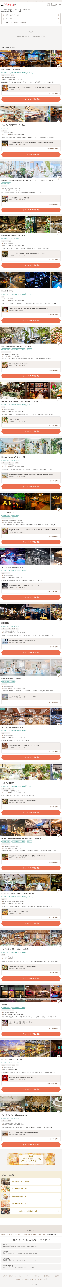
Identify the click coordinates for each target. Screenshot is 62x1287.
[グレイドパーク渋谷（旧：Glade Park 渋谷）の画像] (31, 938)
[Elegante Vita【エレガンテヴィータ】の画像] (31, 446)
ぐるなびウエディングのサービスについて (26, 1279)
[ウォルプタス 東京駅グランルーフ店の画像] (31, 114)
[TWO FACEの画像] (31, 993)
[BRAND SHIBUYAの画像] (31, 280)
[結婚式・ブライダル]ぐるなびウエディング (11, 1234)
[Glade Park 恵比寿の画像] (31, 772)
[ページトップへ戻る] (31, 1229)
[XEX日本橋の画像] (31, 612)
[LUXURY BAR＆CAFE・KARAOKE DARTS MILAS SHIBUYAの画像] (31, 827)
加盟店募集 (56, 1276)
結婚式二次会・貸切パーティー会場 (32, 1234)
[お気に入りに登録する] (59, 67)
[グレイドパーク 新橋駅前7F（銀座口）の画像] (31, 716)
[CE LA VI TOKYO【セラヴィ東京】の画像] (31, 1048)
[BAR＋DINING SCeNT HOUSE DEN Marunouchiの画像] (31, 882)
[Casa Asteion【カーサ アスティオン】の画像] (31, 224)
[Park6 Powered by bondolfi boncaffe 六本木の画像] (31, 335)
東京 (44, 1234)
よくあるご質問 (42, 1279)
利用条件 (16, 1276)
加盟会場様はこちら (47, 1276)
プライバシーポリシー (25, 1276)
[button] (31, 1246)
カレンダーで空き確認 (31, 99)
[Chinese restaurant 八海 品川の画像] (31, 667)
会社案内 (5, 1276)
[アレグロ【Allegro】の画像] (31, 501)
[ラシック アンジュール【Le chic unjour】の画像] (31, 1104)
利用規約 (11, 1276)
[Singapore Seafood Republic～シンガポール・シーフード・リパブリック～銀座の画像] (31, 169)
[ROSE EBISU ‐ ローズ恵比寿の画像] (31, 58)
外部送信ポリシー (37, 1276)
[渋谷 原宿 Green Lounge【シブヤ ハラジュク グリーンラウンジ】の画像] (31, 390)
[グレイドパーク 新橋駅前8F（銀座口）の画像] (31, 556)
